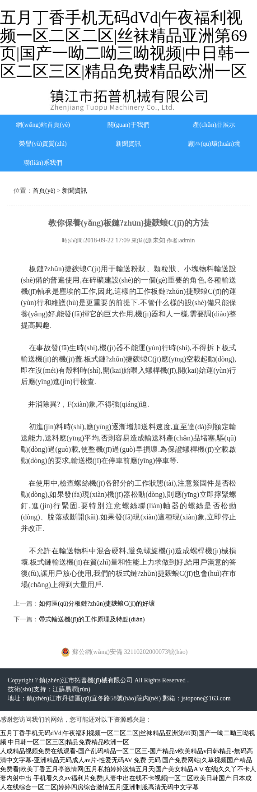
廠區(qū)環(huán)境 (214, 143)
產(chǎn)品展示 (214, 124)
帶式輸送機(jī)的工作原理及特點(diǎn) (92, 619)
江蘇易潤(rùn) (71, 689)
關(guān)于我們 (128, 124)
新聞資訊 (128, 143)
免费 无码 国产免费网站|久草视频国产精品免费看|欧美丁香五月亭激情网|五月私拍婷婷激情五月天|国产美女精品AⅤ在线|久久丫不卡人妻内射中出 (128, 769)
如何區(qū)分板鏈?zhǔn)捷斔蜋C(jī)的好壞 (97, 603)
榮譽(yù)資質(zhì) (43, 143)
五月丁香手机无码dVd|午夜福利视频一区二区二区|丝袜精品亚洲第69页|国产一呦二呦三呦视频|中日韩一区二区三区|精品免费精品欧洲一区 (125, 44)
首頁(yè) (44, 190)
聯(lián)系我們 (42, 162)
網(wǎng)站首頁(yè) (43, 124)
